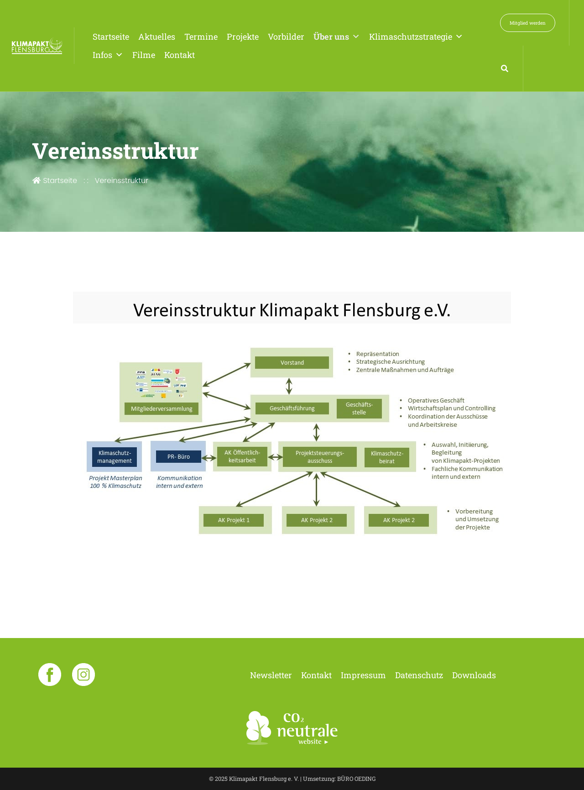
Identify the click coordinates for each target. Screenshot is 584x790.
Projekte (243, 36)
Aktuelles (156, 36)
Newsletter (271, 675)
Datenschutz (419, 675)
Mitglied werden (528, 23)
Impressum (363, 675)
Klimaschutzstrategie (416, 36)
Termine (201, 36)
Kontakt (179, 54)
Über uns (336, 36)
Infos (108, 55)
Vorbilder (286, 36)
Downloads (474, 675)
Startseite (111, 36)
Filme (143, 54)
